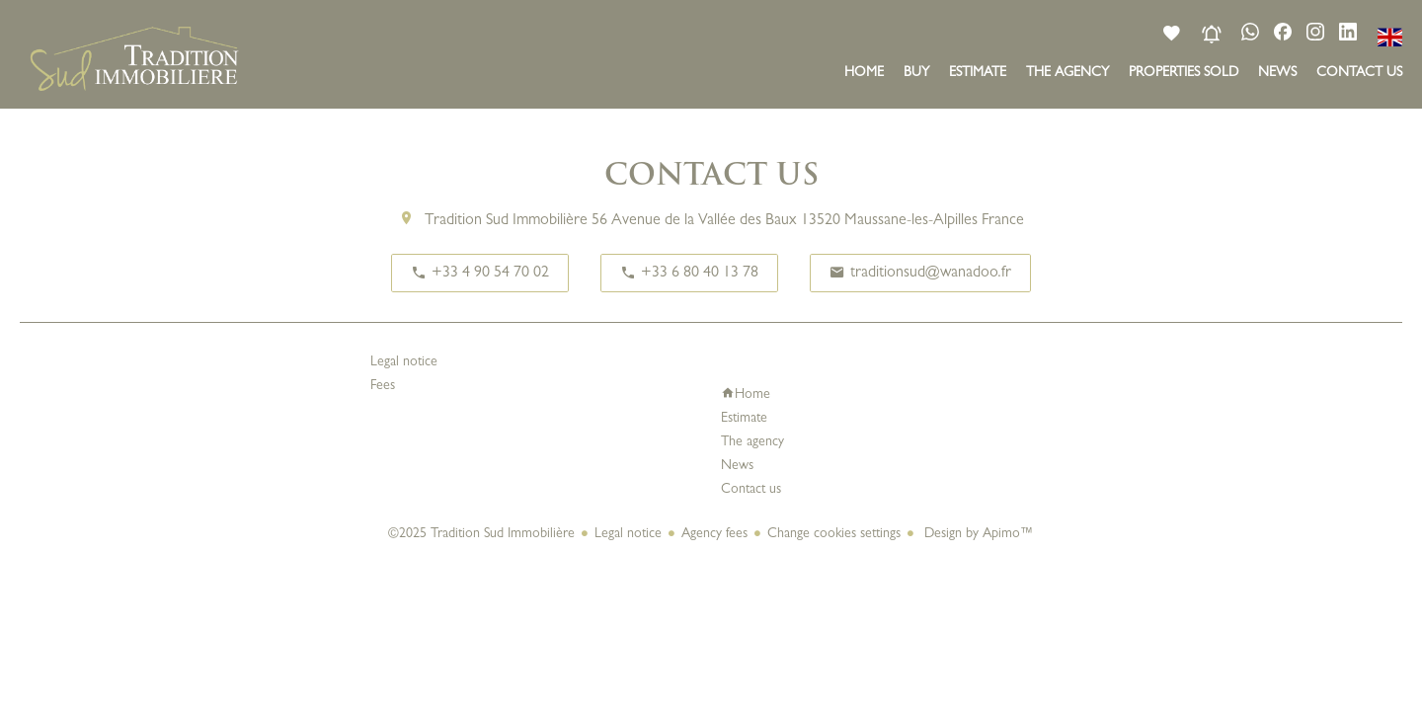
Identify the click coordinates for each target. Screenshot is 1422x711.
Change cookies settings (834, 534)
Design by (977, 534)
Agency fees (714, 534)
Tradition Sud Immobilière (506, 221)
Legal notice (628, 534)
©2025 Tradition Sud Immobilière (481, 534)
